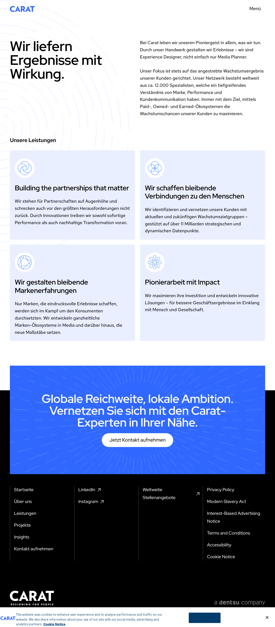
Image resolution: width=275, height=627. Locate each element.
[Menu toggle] (256, 9)
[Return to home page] (22, 9)
